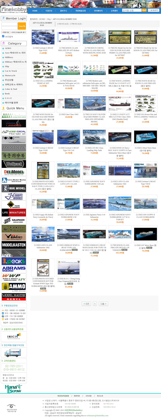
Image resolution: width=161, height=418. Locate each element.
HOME (42, 19)
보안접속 (9, 36)
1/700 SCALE (75, 24)
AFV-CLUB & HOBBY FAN (42, 24)
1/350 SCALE (62, 24)
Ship (49, 19)
